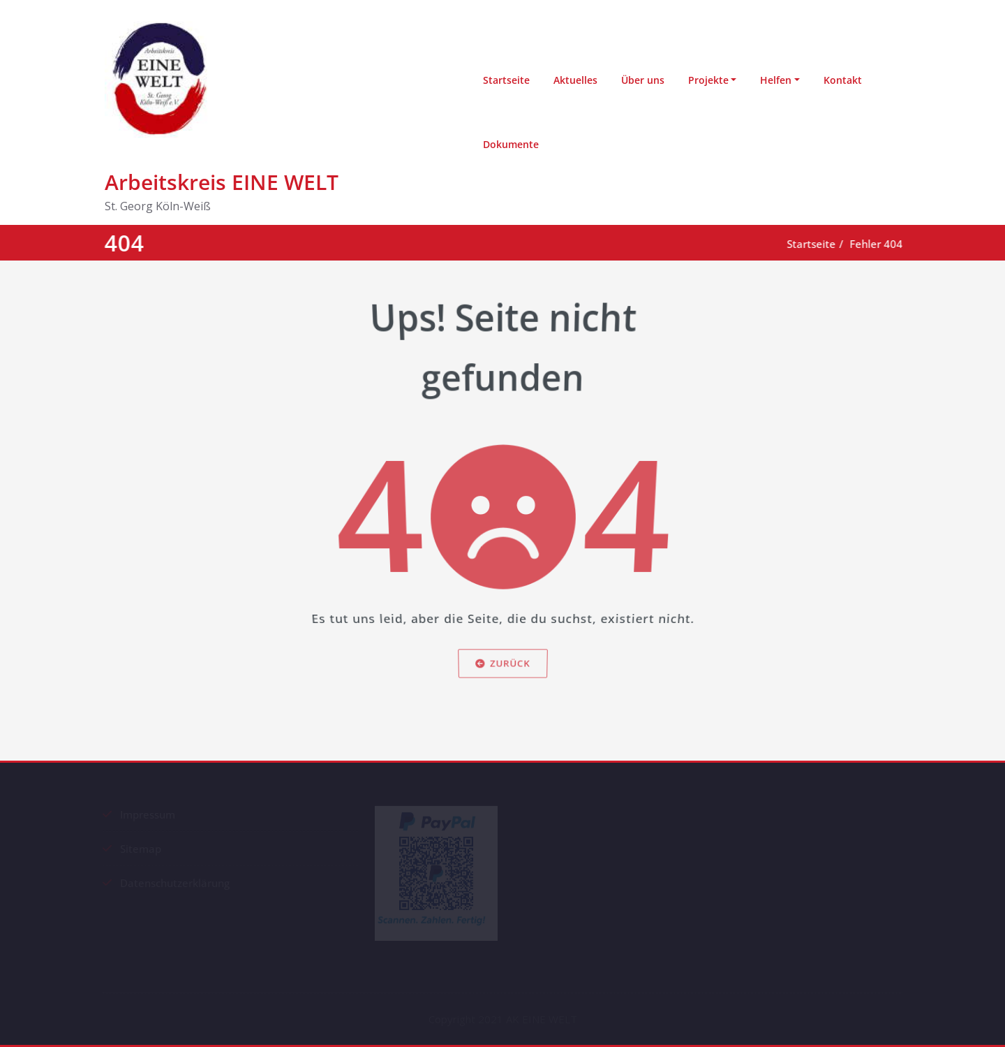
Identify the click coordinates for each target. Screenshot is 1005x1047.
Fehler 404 (879, 244)
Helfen (775, 80)
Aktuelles (575, 80)
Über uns (642, 80)
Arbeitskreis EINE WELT (221, 182)
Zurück (502, 681)
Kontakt (843, 80)
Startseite (506, 80)
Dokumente (511, 144)
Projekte (708, 80)
